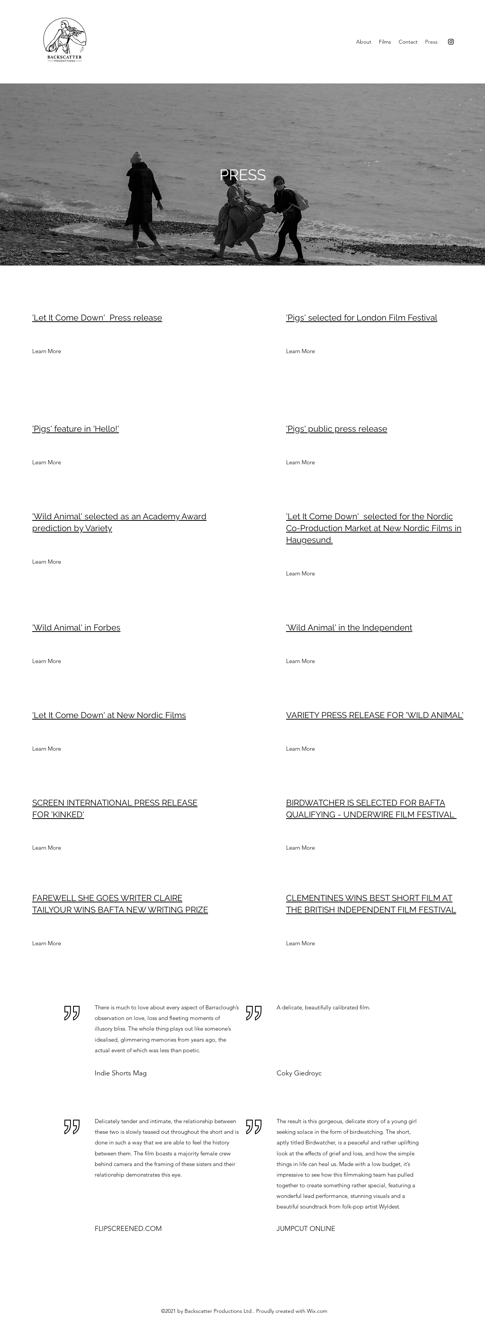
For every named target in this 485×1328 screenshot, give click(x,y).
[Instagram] (451, 42)
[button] (39, 351)
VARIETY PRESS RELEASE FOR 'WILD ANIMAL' (374, 715)
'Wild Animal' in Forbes (76, 627)
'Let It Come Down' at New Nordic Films (109, 715)
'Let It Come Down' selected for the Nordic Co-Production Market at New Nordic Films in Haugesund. (374, 528)
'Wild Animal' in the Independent (349, 627)
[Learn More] (300, 351)
